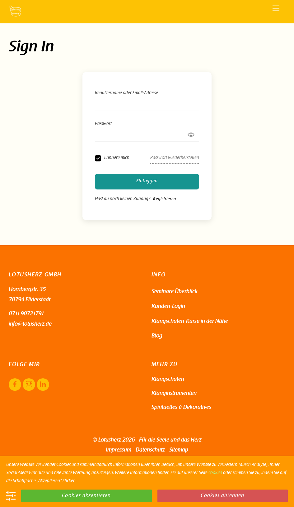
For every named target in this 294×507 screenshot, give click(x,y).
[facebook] (15, 385)
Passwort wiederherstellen (174, 158)
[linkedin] (43, 385)
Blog (157, 336)
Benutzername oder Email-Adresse (126, 93)
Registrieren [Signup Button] (164, 199)
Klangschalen (168, 379)
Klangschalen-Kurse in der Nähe (190, 321)
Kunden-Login (168, 306)
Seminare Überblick (175, 292)
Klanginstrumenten (174, 393)
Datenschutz (150, 450)
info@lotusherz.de (30, 324)
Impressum (118, 450)
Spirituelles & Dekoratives (181, 407)
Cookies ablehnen (222, 495)
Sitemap (178, 450)
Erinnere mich (116, 158)
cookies (215, 473)
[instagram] (29, 385)
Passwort (103, 124)
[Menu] (276, 8)
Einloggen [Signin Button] (147, 181)
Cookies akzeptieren (86, 495)
